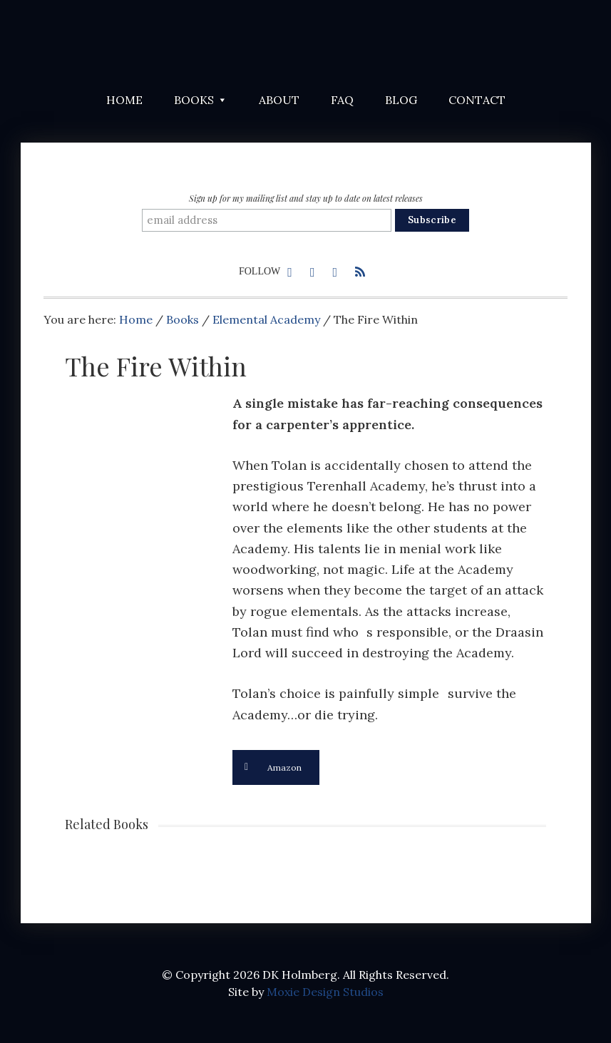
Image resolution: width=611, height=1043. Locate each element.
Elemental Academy (266, 319)
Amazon (273, 767)
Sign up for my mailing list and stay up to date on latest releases (306, 198)
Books (182, 319)
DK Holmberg (193, 42)
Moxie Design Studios (325, 992)
